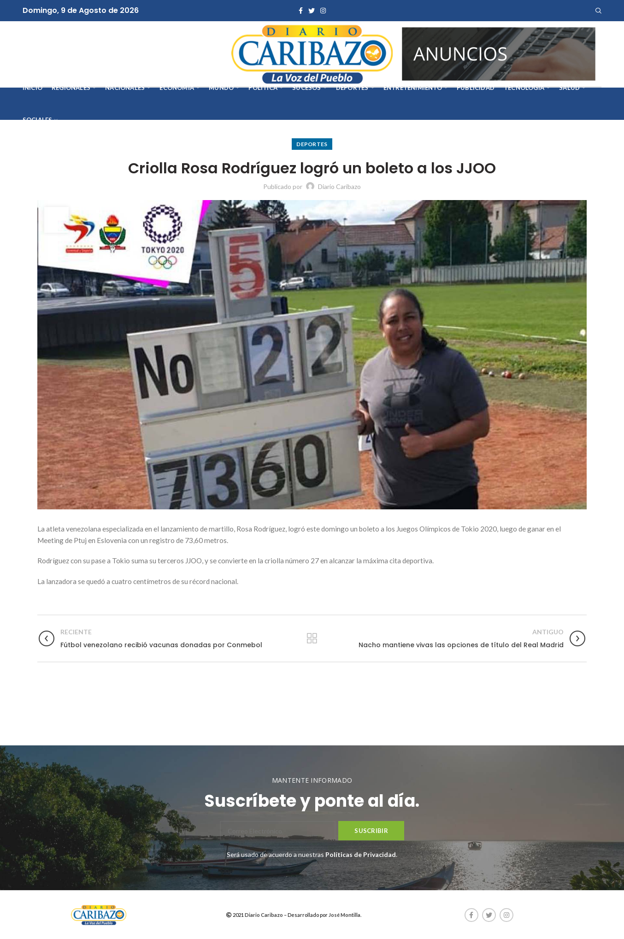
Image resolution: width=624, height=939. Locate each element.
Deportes (311, 144)
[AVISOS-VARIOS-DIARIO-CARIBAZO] (498, 53)
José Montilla (344, 915)
